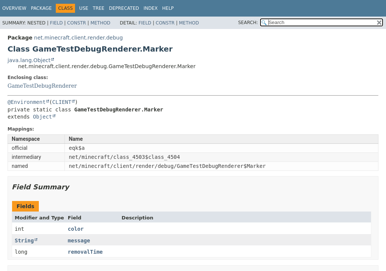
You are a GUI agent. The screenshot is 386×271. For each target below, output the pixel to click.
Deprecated (124, 8)
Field (56, 23)
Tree (98, 8)
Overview (14, 8)
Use (83, 8)
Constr (76, 23)
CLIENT (62, 102)
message (79, 241)
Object (42, 117)
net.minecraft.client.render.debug (78, 38)
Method (100, 23)
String (24, 241)
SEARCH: (248, 22)
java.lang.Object (29, 60)
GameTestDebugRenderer (42, 86)
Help (168, 8)
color (76, 229)
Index (151, 8)
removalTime (85, 252)
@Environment (27, 102)
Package (41, 8)
